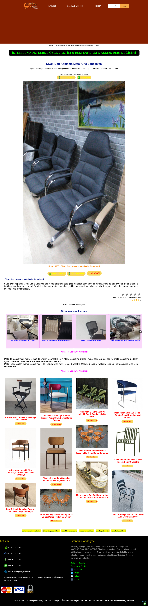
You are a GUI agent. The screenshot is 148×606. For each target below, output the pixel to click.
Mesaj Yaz (84, 77)
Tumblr (75, 579)
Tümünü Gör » (20, 424)
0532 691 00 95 (66, 77)
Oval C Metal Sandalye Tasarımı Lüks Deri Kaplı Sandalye (21, 510)
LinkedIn (76, 576)
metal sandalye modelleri (31, 531)
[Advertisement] (74, 28)
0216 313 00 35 (57, 273)
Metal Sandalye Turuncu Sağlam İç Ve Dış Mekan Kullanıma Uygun (56, 516)
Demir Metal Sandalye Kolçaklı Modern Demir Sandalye (128, 461)
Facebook (76, 569)
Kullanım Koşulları (78, 563)
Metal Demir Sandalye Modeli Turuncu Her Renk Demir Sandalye (92, 452)
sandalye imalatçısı (86, 531)
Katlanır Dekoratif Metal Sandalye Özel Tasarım (20, 418)
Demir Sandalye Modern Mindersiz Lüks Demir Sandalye (128, 515)
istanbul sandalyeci (119, 531)
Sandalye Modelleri (75, 6)
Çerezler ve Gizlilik (79, 566)
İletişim (98, 6)
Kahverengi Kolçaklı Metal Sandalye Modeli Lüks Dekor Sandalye (21, 472)
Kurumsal (52, 6)
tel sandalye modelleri (51, 531)
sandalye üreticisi (102, 531)
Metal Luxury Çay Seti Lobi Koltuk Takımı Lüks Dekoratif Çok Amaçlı (92, 496)
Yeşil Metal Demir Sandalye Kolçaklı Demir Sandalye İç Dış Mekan (92, 414)
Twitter (75, 573)
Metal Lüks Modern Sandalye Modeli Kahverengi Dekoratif (56, 479)
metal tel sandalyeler (69, 531)
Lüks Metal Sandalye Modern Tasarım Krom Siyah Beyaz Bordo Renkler (56, 418)
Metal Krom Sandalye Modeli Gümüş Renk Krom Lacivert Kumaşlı (127, 415)
